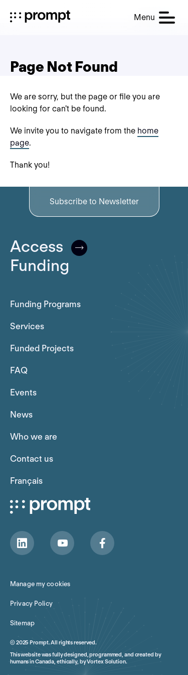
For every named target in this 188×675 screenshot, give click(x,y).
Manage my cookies (40, 584)
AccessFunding (48, 256)
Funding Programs (45, 304)
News (21, 415)
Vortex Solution (106, 661)
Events (23, 392)
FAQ (19, 370)
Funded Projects (42, 348)
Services (27, 326)
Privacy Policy (31, 603)
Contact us (31, 459)
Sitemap (22, 623)
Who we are (33, 437)
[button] (154, 17)
